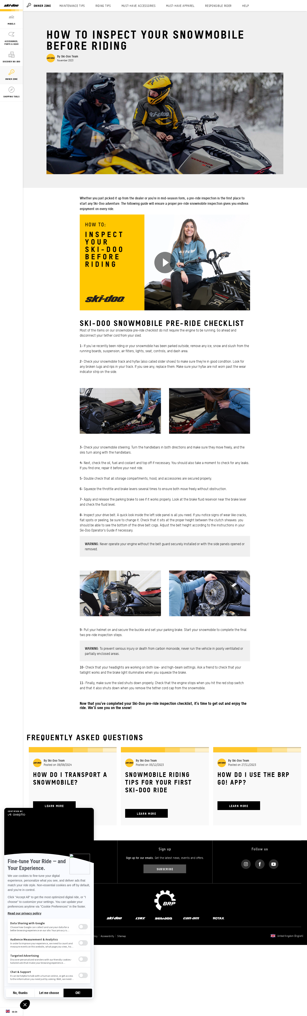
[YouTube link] (273, 863)
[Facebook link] (260, 863)
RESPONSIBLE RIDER (218, 5)
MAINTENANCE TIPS (72, 5)
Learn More (54, 806)
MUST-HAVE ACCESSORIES (139, 5)
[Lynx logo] (140, 918)
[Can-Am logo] (191, 918)
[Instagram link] (246, 863)
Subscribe (165, 869)
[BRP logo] (165, 900)
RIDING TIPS (103, 5)
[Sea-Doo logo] (163, 918)
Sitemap (121, 936)
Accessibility (107, 936)
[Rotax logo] (219, 918)
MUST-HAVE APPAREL (180, 5)
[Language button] (11, 1011)
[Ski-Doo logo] (11, 5)
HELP (245, 5)
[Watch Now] (165, 262)
